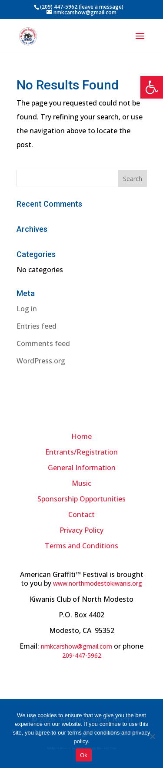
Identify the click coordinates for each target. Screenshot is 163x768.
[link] (151, 87)
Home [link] (81, 436)
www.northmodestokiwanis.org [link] (97, 583)
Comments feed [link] (43, 343)
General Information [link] (82, 467)
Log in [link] (27, 308)
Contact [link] (81, 514)
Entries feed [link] (37, 326)
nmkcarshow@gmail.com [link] (76, 646)
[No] (152, 736)
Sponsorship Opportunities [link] (81, 499)
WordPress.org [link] (41, 361)
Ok (83, 755)
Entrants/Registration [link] (81, 452)
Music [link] (81, 483)
